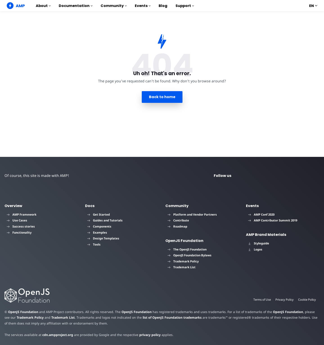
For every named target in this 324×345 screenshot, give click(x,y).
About (43, 5)
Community (114, 5)
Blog (163, 5)
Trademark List (182, 267)
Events (143, 5)
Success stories (21, 226)
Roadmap (177, 226)
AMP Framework (21, 214)
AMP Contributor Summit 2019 (272, 220)
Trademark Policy (183, 261)
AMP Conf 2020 (261, 214)
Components (99, 226)
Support (185, 5)
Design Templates (103, 238)
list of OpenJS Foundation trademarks (163, 317)
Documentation (75, 5)
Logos (255, 249)
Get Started (98, 214)
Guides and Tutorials (105, 220)
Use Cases (17, 220)
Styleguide (258, 243)
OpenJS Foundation (23, 312)
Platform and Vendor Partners (192, 214)
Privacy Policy (284, 300)
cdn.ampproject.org (56, 335)
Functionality (19, 232)
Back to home (162, 96)
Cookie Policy (307, 300)
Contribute (178, 220)
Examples (97, 232)
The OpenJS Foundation (187, 249)
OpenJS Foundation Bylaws (190, 255)
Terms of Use (261, 300)
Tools (94, 244)
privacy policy (146, 335)
